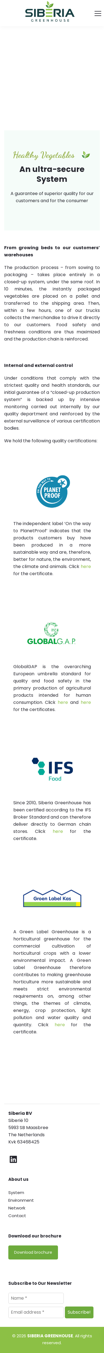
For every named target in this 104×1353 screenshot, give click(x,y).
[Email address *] (36, 1312)
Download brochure (33, 1252)
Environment (21, 1200)
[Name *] (36, 1298)
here (86, 566)
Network (16, 1208)
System (16, 1192)
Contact (17, 1215)
